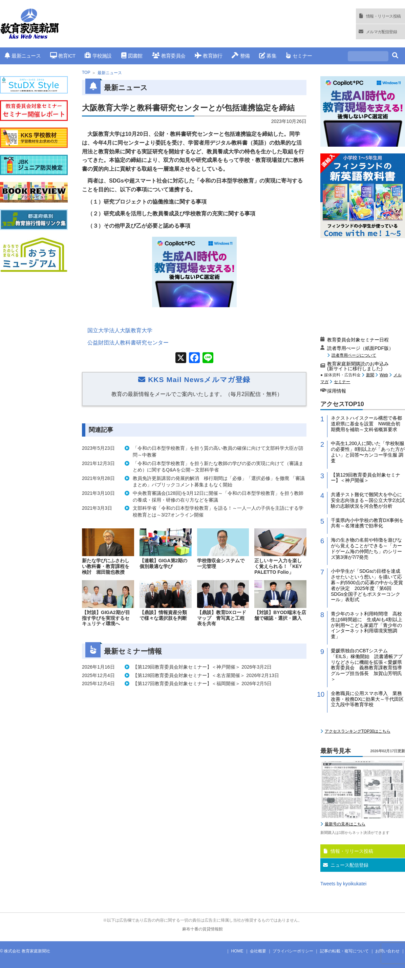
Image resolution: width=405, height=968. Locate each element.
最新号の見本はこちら (345, 824)
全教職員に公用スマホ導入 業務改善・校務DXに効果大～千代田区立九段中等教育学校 (367, 699)
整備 (241, 56)
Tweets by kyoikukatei (343, 883)
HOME (237, 951)
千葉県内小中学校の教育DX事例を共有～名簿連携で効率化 (367, 523)
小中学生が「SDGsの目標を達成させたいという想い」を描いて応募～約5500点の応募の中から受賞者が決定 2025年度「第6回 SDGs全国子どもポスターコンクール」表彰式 (367, 585)
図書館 (132, 56)
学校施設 (98, 56)
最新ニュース (23, 56)
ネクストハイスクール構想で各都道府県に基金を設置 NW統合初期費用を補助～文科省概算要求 (366, 423)
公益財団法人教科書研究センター (128, 342)
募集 (267, 56)
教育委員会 (169, 56)
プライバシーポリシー (293, 951)
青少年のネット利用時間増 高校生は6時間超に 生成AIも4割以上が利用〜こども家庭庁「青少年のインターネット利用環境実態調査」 (366, 625)
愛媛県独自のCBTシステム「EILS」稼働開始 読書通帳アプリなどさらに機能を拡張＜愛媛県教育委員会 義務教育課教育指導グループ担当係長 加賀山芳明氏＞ (367, 665)
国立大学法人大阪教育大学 (119, 330)
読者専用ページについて (354, 355)
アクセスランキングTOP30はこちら (357, 731)
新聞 (370, 375)
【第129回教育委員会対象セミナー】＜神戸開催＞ (365, 477)
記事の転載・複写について (344, 951)
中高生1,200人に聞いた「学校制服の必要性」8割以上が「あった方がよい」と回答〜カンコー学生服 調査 (368, 452)
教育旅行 (208, 56)
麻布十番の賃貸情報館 (202, 929)
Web (384, 375)
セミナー (299, 56)
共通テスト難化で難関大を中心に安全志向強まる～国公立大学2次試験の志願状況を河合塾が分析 (368, 500)
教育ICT (63, 56)
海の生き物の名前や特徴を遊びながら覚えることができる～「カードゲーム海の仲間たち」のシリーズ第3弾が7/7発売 (366, 548)
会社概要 (258, 951)
